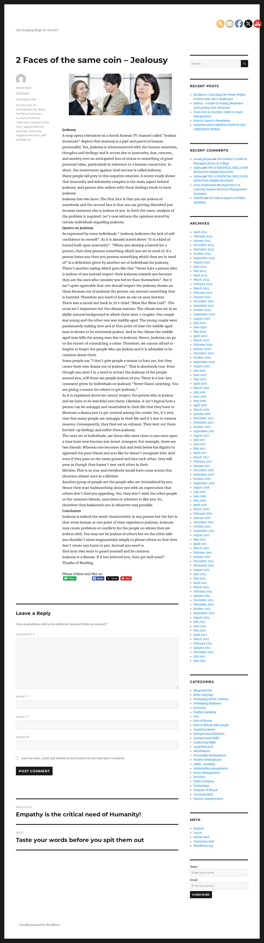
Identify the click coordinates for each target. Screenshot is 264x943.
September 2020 (204, 314)
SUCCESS (199, 777)
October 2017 (202, 427)
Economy (199, 708)
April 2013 (199, 635)
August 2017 (201, 435)
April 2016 (200, 505)
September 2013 (203, 613)
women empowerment (208, 799)
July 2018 (199, 392)
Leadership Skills (204, 742)
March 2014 (201, 587)
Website (23, 737)
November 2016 (203, 474)
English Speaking (204, 712)
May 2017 (199, 448)
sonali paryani (202, 159)
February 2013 (202, 643)
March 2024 (201, 279)
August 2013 (201, 617)
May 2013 (199, 630)
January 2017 (201, 466)
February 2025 (202, 236)
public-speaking (204, 764)
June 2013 (199, 626)
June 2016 (199, 496)
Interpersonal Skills (206, 738)
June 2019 (199, 375)
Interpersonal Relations (209, 734)
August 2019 (201, 366)
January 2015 (201, 557)
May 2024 (199, 271)
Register (198, 828)
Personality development (209, 755)
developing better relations (211, 699)
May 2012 (199, 661)
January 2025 (202, 241)
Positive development (207, 760)
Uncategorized (26, 99)
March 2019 (201, 388)
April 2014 (200, 583)
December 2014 (203, 561)
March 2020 (201, 340)
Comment (25, 634)
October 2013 (201, 609)
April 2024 (200, 275)
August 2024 (201, 262)
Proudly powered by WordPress (40, 925)
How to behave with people (211, 725)
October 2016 (202, 479)
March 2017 (201, 457)
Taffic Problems (203, 781)
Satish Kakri (24, 87)
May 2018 (199, 401)
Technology (201, 786)
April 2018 (200, 405)
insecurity (34, 131)
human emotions (27, 118)
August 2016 (201, 487)
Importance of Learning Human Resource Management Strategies (220, 189)
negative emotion (28, 135)
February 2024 (202, 284)
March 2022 (201, 288)
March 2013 (201, 639)
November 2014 (203, 565)
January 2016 (202, 518)
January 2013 (201, 648)
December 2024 (203, 245)
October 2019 (202, 357)
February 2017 (202, 461)
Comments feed (203, 841)
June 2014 (199, 574)
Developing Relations (207, 703)
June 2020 (200, 327)
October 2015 (202, 526)
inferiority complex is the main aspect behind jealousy (32, 127)
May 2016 (199, 500)
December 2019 (203, 353)
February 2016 (202, 513)
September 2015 (203, 531)
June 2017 (199, 444)
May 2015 (199, 539)
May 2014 (199, 578)
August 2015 (201, 535)
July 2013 (199, 622)
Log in (197, 833)
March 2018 (201, 409)
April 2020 (200, 336)
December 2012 (203, 652)
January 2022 (202, 297)
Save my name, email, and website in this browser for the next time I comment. (73, 758)
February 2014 (202, 591)
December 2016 (203, 470)
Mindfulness (201, 751)
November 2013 (203, 604)
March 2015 (201, 548)
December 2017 (203, 418)
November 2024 (203, 249)
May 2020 (199, 331)
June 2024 (200, 266)
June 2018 (199, 396)
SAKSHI (198, 198)
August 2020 (201, 318)
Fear (196, 716)
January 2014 (201, 596)
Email (22, 717)
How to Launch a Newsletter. (212, 120)
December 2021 (203, 301)
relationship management (210, 768)
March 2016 (201, 509)
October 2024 (202, 253)
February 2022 (202, 292)
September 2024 (204, 258)
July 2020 (199, 323)
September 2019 (204, 362)
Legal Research (203, 747)
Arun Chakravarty (205, 185)
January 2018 (201, 414)
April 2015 (200, 544)
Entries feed (201, 837)
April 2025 (200, 232)
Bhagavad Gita (202, 690)
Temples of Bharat (205, 790)
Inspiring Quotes (204, 729)
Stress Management (206, 773)
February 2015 (202, 552)
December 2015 (203, 522)
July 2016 (199, 492)
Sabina (197, 168)
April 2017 (200, 453)
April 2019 (200, 383)
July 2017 (199, 440)
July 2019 (199, 370)
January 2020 (202, 349)
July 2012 (199, 656)
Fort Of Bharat (202, 721)
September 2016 (204, 483)
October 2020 (202, 310)
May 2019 (199, 379)
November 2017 (203, 422)
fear (38, 113)
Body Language (203, 695)
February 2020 (202, 344)
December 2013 (203, 600)
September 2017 (203, 431)
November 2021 (203, 305)
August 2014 (201, 570)
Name (22, 696)
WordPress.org (203, 846)
